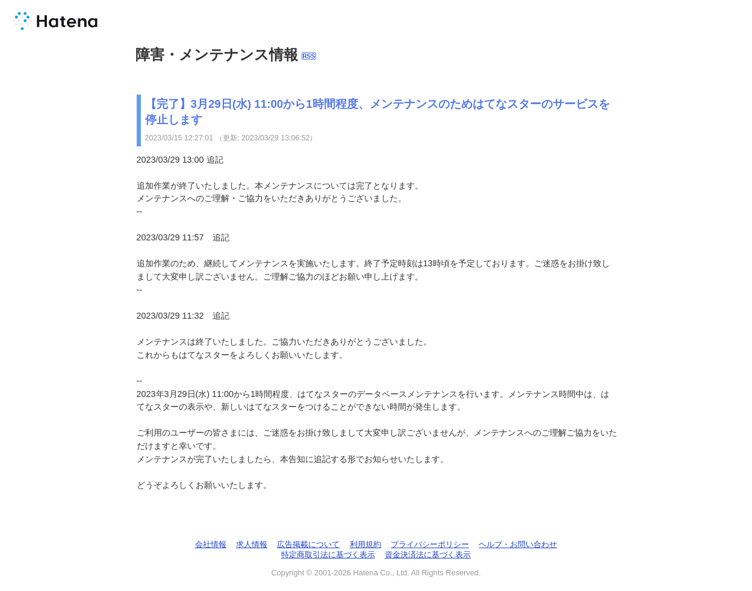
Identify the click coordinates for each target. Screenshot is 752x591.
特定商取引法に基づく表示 (328, 554)
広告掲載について (308, 544)
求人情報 (251, 544)
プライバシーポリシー (430, 544)
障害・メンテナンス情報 (216, 54)
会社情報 (210, 544)
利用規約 (365, 544)
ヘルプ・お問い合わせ (518, 544)
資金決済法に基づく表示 (428, 554)
